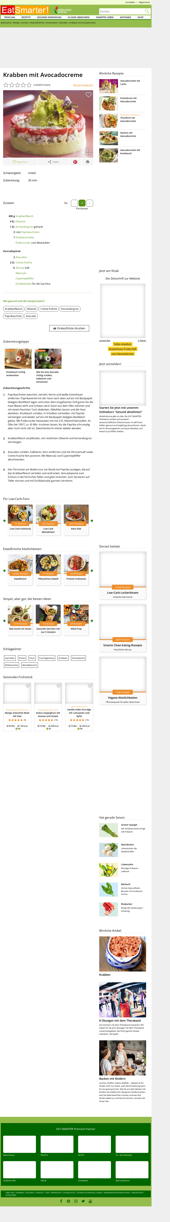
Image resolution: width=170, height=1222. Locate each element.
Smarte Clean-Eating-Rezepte (122, 645)
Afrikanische (11, 665)
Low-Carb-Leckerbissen (122, 592)
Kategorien (11, 1195)
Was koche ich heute (20, 628)
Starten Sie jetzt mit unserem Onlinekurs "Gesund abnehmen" (122, 392)
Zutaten (8, 203)
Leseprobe (104, 340)
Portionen (82, 208)
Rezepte (26, 17)
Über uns (10, 1192)
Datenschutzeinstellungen (89, 1192)
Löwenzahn (127, 864)
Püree (22, 658)
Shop (141, 17)
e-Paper (142, 340)
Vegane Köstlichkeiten (122, 697)
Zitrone (20, 268)
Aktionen (125, 17)
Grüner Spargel (129, 824)
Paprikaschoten (30, 232)
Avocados (21, 257)
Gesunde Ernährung (49, 17)
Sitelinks (30, 1192)
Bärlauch (125, 884)
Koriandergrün (24, 226)
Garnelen (10, 658)
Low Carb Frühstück (20, 528)
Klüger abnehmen (79, 17)
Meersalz (21, 273)
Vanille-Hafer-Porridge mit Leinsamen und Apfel (79, 713)
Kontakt (40, 1192)
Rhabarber (126, 904)
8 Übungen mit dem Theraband (120, 1020)
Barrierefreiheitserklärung (117, 1192)
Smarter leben (105, 17)
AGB (47, 1192)
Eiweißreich (20, 578)
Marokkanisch (29, 665)
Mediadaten (137, 1192)
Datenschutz (69, 1192)
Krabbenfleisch (24, 216)
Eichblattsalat (24, 283)
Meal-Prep (76, 628)
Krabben (63, 658)
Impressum (56, 1192)
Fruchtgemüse (46, 658)
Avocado (31, 316)
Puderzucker (23, 242)
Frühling (9, 17)
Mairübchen (127, 844)
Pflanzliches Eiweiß (48, 578)
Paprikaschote (13, 316)
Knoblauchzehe (25, 237)
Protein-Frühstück (76, 578)
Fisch (32, 658)
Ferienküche (78, 658)
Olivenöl (20, 221)
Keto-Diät (76, 528)
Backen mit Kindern (112, 1078)
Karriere (20, 1192)
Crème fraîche (24, 262)
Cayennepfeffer (25, 278)
